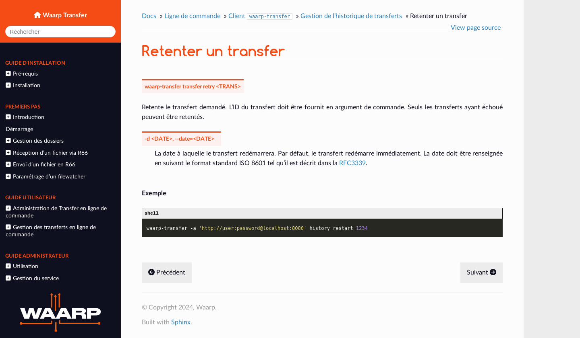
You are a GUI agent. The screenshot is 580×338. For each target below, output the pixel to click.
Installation (23, 85)
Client (260, 16)
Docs (149, 16)
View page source (476, 28)
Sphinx (181, 323)
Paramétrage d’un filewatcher (45, 177)
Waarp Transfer (64, 15)
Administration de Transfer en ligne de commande (56, 212)
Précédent (166, 273)
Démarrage (19, 129)
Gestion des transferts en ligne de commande (50, 231)
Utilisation (22, 266)
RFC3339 (352, 163)
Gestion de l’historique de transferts (351, 16)
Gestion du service (32, 278)
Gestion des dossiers (34, 141)
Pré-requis (21, 74)
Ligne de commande (192, 16)
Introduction (25, 117)
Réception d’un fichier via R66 (46, 153)
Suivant (481, 273)
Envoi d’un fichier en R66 (40, 165)
